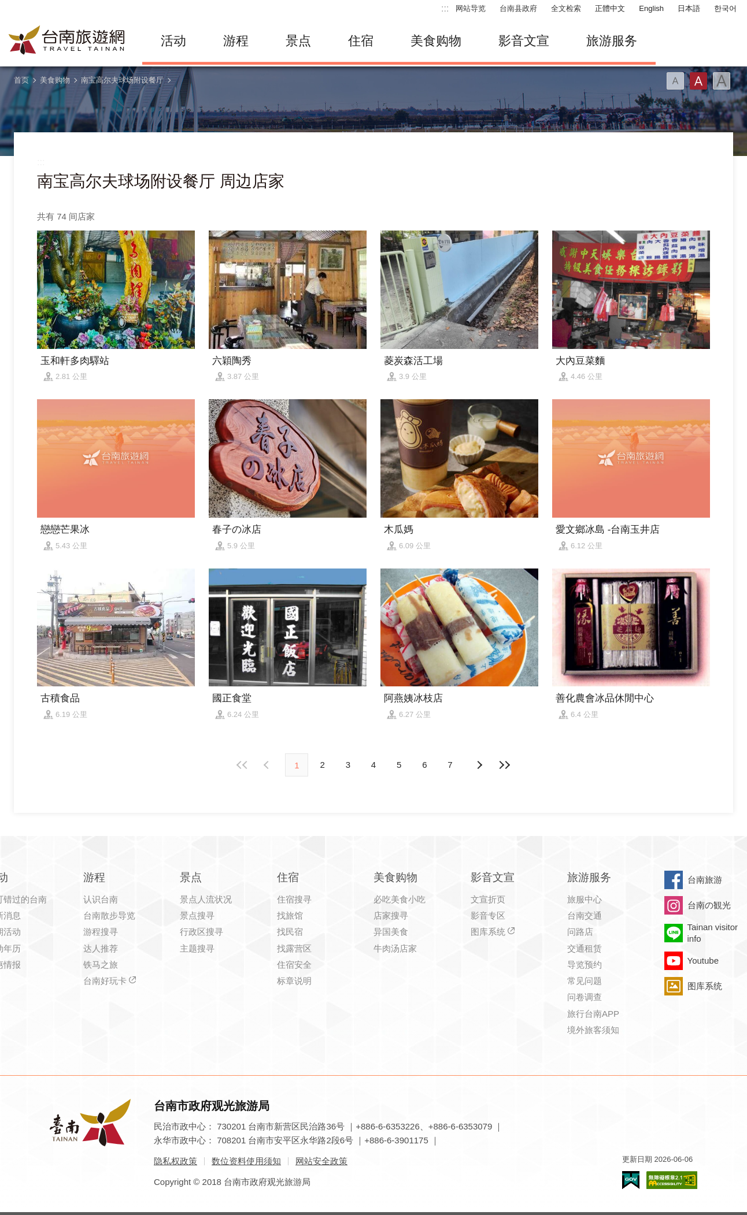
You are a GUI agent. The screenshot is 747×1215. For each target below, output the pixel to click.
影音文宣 (523, 41)
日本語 (689, 8)
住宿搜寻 (294, 899)
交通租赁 (584, 948)
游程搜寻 (100, 932)
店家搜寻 (391, 915)
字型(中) (698, 81)
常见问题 (584, 981)
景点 (298, 41)
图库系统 (488, 932)
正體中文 (610, 8)
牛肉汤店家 (395, 948)
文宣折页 (488, 899)
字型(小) (675, 81)
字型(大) (721, 81)
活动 (173, 41)
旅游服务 (611, 41)
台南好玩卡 (105, 981)
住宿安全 (294, 964)
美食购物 (436, 41)
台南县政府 (518, 8)
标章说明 (294, 981)
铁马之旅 (100, 964)
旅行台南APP (593, 1014)
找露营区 (294, 948)
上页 (479, 764)
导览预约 (584, 964)
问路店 (580, 932)
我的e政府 (630, 1180)
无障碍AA (671, 1180)
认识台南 (100, 899)
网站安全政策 (321, 1161)
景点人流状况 (206, 899)
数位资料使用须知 (246, 1161)
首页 (21, 80)
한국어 (725, 8)
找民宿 (290, 932)
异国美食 (391, 932)
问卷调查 (584, 997)
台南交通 (584, 915)
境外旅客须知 (593, 1030)
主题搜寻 (197, 948)
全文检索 (566, 8)
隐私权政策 (175, 1161)
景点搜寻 (197, 915)
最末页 (504, 764)
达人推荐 (100, 948)
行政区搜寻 (201, 932)
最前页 (242, 764)
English (651, 8)
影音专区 (488, 915)
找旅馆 (290, 915)
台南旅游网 (67, 41)
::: (445, 8)
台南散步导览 (109, 915)
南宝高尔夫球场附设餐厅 (122, 80)
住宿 (361, 41)
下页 (267, 764)
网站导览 (471, 8)
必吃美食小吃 (400, 899)
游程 (236, 41)
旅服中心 (584, 899)
